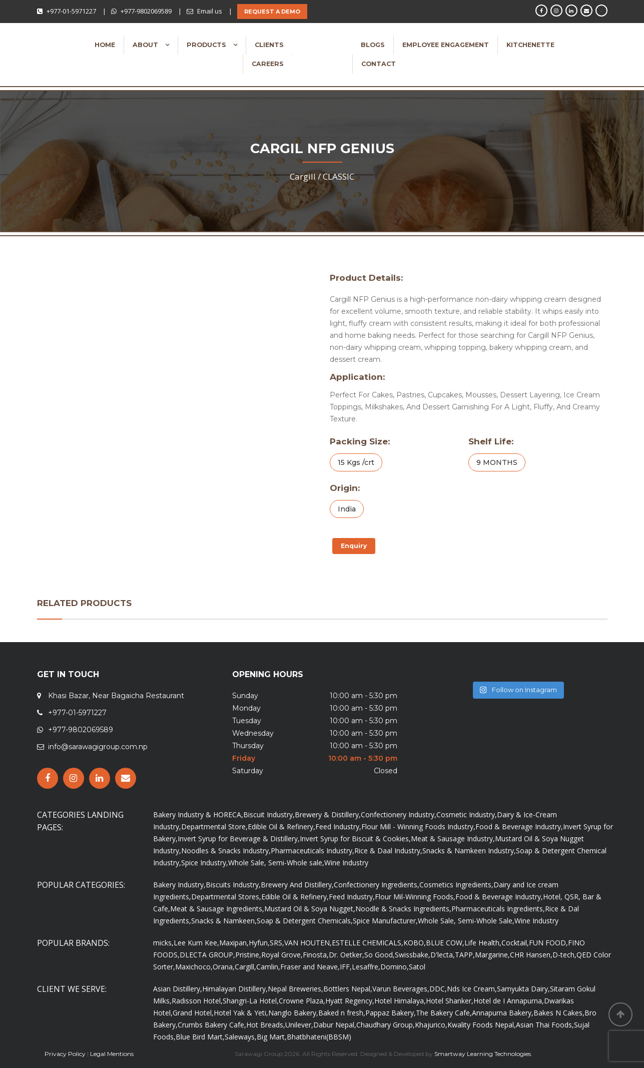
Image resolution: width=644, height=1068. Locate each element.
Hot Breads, (265, 1024)
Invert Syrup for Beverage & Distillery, (239, 838)
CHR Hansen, (531, 954)
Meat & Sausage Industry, (453, 838)
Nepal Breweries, (295, 988)
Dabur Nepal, (334, 1024)
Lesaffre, (366, 966)
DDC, (438, 988)
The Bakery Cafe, (444, 1012)
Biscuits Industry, (233, 884)
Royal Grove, (282, 954)
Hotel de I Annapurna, (508, 1000)
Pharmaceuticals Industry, (312, 850)
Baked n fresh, (341, 1012)
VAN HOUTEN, (308, 942)
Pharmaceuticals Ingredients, (498, 908)
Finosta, (316, 954)
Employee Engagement (445, 45)
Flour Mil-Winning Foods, (415, 896)
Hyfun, (259, 942)
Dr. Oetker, (346, 954)
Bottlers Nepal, (347, 988)
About (146, 45)
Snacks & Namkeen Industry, (469, 850)
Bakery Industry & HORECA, (198, 814)
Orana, (224, 966)
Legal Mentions (112, 1053)
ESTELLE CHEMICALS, (367, 942)
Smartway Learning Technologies (482, 1053)
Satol (417, 966)
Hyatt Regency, (349, 1000)
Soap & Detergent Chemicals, (305, 920)
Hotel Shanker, (449, 1000)
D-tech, (564, 954)
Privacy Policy (65, 1053)
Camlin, (268, 966)
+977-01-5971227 (71, 11)
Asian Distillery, (177, 988)
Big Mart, (272, 1036)
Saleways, (241, 1036)
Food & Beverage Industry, (519, 826)
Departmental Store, (214, 826)
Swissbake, (412, 954)
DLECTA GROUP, (207, 954)
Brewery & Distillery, (328, 814)
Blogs (373, 45)
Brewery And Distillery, (297, 884)
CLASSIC (338, 176)
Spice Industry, (204, 862)
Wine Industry (346, 862)
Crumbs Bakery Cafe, (212, 1024)
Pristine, (248, 954)
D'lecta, (442, 954)
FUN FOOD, (548, 942)
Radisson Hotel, (197, 1000)
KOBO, (414, 942)
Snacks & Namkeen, (224, 920)
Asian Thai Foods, (545, 1024)
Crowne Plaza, (302, 1000)
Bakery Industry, (179, 884)
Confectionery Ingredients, (376, 884)
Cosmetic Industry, (466, 814)
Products (207, 45)
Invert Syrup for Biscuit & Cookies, (355, 838)
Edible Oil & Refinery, (281, 826)
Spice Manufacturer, (385, 920)
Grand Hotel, (193, 1012)
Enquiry (354, 546)
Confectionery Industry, (398, 814)
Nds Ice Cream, (472, 988)
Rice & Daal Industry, (388, 850)
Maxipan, (234, 942)
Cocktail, (515, 942)
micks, (163, 942)
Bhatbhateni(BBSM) (319, 1036)
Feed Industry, (338, 826)
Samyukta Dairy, (523, 988)
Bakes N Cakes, (558, 1012)
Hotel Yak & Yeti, (241, 1012)
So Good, (379, 954)
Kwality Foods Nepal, (481, 1024)
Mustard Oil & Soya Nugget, (309, 908)
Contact (378, 64)
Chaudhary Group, (385, 1024)
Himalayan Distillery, (235, 988)
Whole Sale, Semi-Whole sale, (276, 862)
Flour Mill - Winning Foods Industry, (418, 826)
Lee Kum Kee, (196, 942)
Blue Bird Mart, (200, 1036)
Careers (268, 64)
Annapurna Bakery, (502, 1012)
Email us (209, 11)
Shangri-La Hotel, (251, 1000)
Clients (269, 45)
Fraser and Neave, (310, 966)
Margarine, (492, 954)
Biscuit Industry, (269, 814)
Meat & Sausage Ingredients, (217, 908)
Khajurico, (431, 1024)
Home (105, 45)
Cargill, (245, 966)
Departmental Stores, (226, 896)
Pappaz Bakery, (390, 1012)
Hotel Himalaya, (400, 1000)
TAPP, (465, 954)
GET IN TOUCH (68, 674)
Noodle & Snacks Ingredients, (403, 908)
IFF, (346, 966)
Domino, (394, 966)
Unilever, (299, 1024)
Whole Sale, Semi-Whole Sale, (466, 920)
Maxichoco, (194, 966)
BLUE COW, (445, 942)
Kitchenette (530, 45)
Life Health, (482, 942)
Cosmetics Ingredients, (456, 884)
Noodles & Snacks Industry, (226, 850)
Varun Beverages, (400, 988)
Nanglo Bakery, (293, 1012)
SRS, (277, 942)
